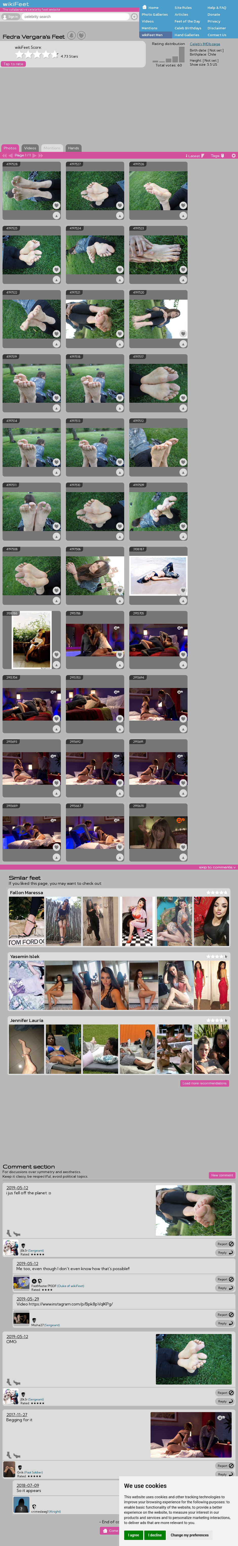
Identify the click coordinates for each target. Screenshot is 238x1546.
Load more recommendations (205, 1083)
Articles (181, 14)
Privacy (214, 21)
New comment (222, 1175)
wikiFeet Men (152, 35)
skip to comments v (217, 867)
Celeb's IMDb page (205, 44)
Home (153, 7)
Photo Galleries (155, 14)
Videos (148, 21)
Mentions (149, 28)
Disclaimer (217, 28)
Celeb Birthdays (188, 28)
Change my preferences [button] (190, 1535)
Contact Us (217, 35)
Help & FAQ (217, 7)
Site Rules (183, 7)
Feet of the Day (187, 21)
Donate (214, 14)
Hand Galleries (187, 35)
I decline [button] (155, 1535)
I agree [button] (133, 1535)
